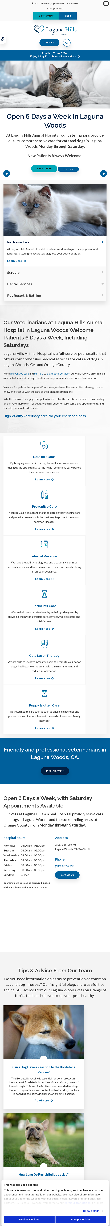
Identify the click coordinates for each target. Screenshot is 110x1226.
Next (103, 173)
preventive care (19, 373)
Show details (91, 1210)
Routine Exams (29, 457)
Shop (68, 15)
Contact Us (67, 725)
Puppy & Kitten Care (81, 556)
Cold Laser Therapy (29, 556)
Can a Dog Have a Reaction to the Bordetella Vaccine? (27, 901)
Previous (7, 173)
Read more (26, 954)
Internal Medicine (29, 506)
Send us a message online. (55, 1146)
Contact (49, 42)
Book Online (46, 15)
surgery (38, 373)
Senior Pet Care (81, 506)
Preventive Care (80, 457)
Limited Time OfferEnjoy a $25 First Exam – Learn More (53, 55)
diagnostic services (58, 373)
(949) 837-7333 (56, 8)
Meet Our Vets (55, 621)
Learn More (14, 261)
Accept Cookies (81, 1219)
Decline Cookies (29, 1219)
